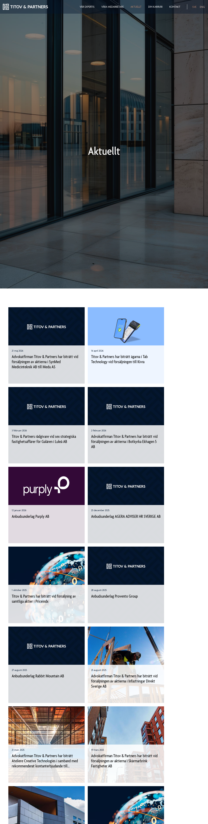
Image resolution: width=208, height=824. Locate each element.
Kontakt (174, 6)
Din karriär (155, 6)
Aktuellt (135, 6)
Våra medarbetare (112, 6)
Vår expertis (87, 6)
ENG (202, 7)
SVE (194, 7)
